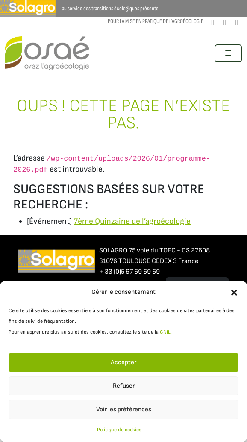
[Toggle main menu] (228, 53)
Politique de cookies (119, 430)
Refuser (124, 386)
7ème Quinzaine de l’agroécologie (132, 221)
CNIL (165, 332)
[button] (234, 292)
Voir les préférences (123, 409)
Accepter (123, 362)
